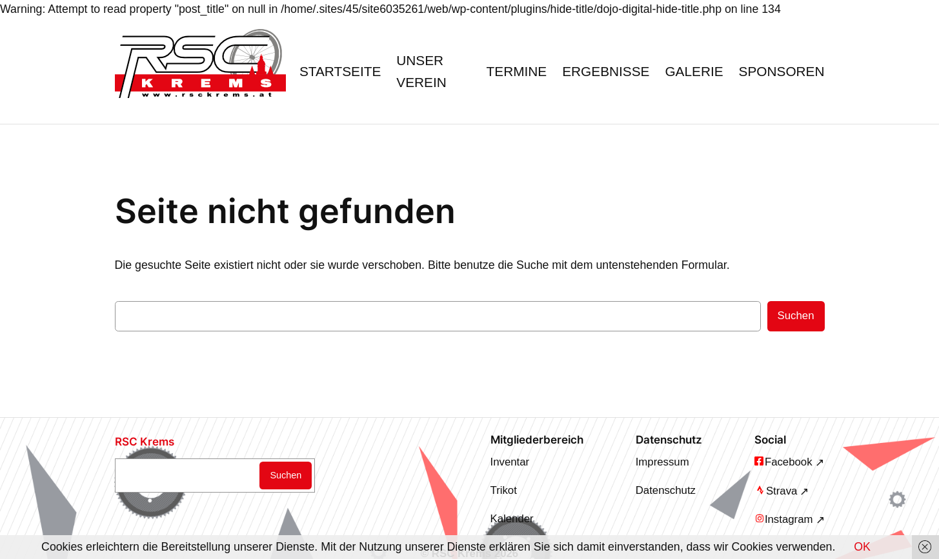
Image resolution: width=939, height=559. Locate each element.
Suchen (796, 315)
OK (862, 546)
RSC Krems (144, 441)
